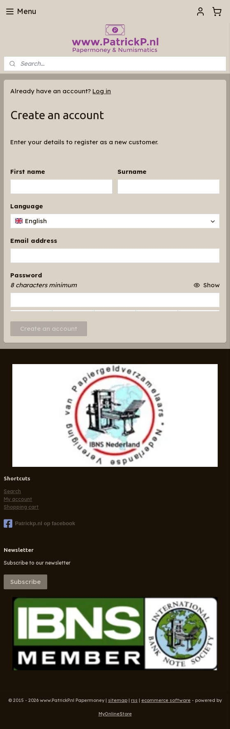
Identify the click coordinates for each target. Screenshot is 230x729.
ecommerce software (166, 700)
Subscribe (25, 582)
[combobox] (114, 221)
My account (18, 499)
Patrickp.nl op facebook (39, 523)
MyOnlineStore (115, 714)
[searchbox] (114, 221)
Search (12, 491)
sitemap (117, 700)
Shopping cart (21, 507)
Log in (101, 91)
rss (134, 700)
